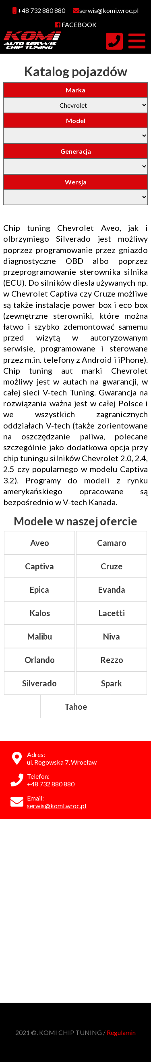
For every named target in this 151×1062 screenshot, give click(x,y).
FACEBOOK (76, 24)
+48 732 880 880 (38, 10)
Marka (75, 90)
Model (75, 120)
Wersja (76, 182)
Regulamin (121, 1032)
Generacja (75, 151)
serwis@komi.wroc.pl (56, 805)
